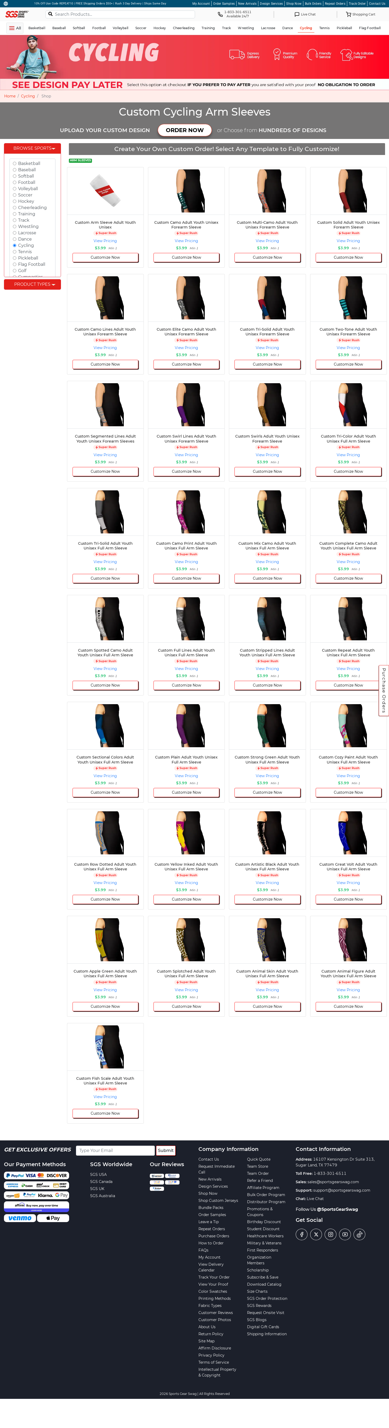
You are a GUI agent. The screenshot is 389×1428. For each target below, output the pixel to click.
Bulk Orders (313, 4)
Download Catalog (264, 1284)
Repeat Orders (335, 4)
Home (10, 96)
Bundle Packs (210, 1207)
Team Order (258, 1173)
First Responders (262, 1250)
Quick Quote (258, 1159)
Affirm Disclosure (214, 1348)
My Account (201, 4)
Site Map (206, 1341)
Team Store (257, 1166)
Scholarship (258, 1270)
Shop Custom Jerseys (218, 1200)
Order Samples (224, 4)
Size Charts (257, 1291)
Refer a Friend (260, 1180)
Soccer (25, 195)
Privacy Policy (211, 1355)
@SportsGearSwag (337, 1209)
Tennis (25, 251)
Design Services (271, 4)
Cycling (28, 96)
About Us (207, 1327)
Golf (22, 270)
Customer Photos (214, 1319)
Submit (166, 1150)
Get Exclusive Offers (37, 1149)
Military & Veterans (264, 1243)
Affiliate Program (263, 1187)
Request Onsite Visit (265, 1312)
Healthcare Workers (265, 1236)
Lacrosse (27, 232)
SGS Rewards (259, 1305)
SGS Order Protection (267, 1298)
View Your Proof (213, 1284)
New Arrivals (247, 4)
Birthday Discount (264, 1221)
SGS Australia (102, 1195)
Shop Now (293, 4)
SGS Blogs (257, 1319)
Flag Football (31, 264)
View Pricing (105, 240)
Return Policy (210, 1334)
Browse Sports (32, 148)
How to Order (211, 1243)
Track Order (357, 4)
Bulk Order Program (266, 1194)
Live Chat (315, 1198)
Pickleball (28, 258)
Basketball (29, 163)
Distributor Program (266, 1201)
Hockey (26, 201)
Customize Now (105, 257)
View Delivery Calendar (211, 1267)
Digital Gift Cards (263, 1327)
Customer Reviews (215, 1312)
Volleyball (28, 188)
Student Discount (263, 1229)
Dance (25, 239)
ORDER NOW (185, 130)
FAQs (203, 1250)
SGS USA (98, 1174)
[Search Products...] (120, 14)
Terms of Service (213, 1362)
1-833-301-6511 (330, 1173)
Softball (26, 176)
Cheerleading (32, 207)
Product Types (32, 284)
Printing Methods (214, 1298)
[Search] (50, 13)
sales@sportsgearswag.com (333, 1182)
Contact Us (377, 4)
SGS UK (97, 1188)
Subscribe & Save (262, 1277)
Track (23, 220)
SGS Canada (101, 1181)
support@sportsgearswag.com (341, 1190)
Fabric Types (210, 1305)
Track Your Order (214, 1277)
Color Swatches (212, 1291)
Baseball (27, 169)
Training (26, 213)
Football (26, 182)
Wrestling (28, 226)
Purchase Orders (384, 690)
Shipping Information (267, 1334)
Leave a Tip (208, 1221)
